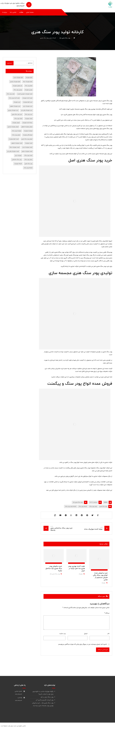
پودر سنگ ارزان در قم (47, 697)
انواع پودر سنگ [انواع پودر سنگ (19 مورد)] (28, 85)
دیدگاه (106, 613)
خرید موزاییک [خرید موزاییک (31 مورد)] (17, 102)
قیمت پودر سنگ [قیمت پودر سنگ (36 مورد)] (28, 155)
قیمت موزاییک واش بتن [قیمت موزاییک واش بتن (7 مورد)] (13, 151)
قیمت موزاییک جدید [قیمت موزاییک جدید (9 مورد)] (27, 147)
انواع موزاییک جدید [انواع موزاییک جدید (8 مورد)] (18, 77)
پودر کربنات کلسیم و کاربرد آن (44, 700)
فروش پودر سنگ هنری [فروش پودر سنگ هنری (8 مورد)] (26, 139)
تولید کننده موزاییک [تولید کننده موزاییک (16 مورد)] (27, 98)
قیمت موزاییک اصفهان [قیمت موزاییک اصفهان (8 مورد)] (17, 143)
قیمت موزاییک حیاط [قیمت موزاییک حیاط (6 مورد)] (14, 147)
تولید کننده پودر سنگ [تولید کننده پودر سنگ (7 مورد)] (14, 98)
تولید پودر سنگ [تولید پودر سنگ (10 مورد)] (10, 94)
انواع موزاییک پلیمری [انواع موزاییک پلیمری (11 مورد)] (15, 81)
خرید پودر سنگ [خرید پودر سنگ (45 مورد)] (28, 114)
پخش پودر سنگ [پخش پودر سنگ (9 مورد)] (28, 159)
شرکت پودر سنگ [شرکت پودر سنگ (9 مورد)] (18, 118)
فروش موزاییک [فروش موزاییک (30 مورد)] (16, 122)
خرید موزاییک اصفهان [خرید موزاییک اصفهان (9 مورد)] (15, 106)
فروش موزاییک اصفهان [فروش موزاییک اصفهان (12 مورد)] (26, 126)
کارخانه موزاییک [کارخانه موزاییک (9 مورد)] (18, 163)
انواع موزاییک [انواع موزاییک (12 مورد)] (29, 77)
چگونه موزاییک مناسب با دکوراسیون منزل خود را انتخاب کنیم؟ (42, 693)
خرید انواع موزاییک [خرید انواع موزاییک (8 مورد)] (27, 102)
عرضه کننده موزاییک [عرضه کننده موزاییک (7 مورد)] (27, 122)
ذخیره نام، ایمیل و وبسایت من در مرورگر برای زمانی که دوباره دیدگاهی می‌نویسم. (82, 644)
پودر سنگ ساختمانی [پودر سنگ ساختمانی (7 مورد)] (16, 159)
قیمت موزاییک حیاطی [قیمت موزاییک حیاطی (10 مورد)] (27, 151)
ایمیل (85, 634)
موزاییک (103, 583)
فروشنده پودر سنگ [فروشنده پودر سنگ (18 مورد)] (16, 131)
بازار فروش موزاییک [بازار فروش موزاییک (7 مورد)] (17, 85)
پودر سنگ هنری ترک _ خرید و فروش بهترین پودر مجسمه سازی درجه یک (42, 704)
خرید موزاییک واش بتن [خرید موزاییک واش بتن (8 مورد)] (26, 110)
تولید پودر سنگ (93, 506)
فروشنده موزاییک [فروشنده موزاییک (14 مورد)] (28, 131)
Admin (105, 502)
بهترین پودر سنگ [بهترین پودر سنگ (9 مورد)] (18, 90)
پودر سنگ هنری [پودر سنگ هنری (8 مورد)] (28, 163)
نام (108, 634)
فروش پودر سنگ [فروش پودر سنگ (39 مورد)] (16, 135)
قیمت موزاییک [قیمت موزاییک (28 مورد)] (28, 143)
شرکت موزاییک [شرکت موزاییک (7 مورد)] (28, 118)
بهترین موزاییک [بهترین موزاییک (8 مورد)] (28, 90)
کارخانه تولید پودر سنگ (70, 506)
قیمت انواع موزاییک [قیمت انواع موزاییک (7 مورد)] (14, 139)
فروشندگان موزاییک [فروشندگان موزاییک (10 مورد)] (27, 135)
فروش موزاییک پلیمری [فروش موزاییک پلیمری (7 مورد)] (13, 126)
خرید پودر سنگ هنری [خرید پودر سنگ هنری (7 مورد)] (17, 114)
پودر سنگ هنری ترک (78, 502)
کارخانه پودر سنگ (83, 506)
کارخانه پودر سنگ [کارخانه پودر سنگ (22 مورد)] (28, 167)
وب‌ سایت (62, 634)
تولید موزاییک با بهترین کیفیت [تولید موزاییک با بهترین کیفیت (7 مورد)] (24, 94)
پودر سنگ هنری (103, 506)
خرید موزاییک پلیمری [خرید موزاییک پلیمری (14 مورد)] (13, 110)
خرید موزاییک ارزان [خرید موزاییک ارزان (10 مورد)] (27, 106)
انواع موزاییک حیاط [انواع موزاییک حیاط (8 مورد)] (27, 81)
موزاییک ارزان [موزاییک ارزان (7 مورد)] (18, 155)
